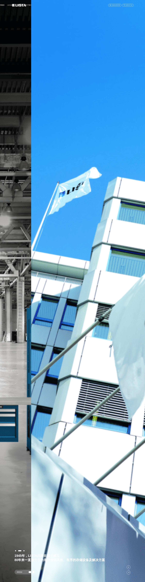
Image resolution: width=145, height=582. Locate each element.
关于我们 (75, 5)
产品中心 (39, 5)
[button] (129, 567)
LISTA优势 (57, 5)
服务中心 (66, 5)
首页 (32, 5)
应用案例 (48, 5)
